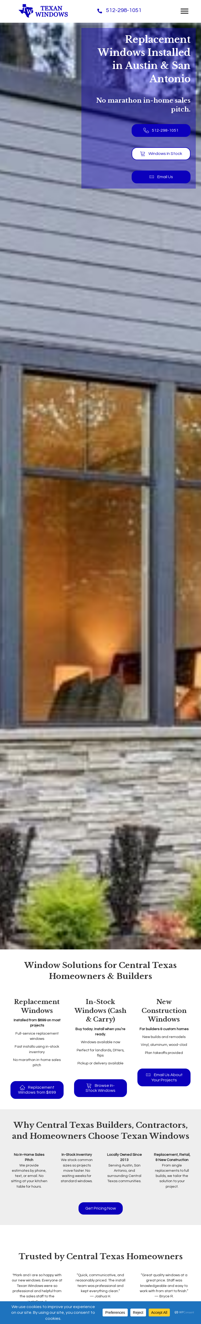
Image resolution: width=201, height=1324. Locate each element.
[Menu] (184, 11)
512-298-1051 (124, 10)
